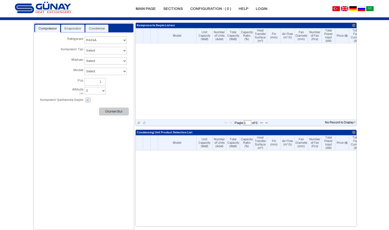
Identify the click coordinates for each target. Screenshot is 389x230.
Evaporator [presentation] (73, 28)
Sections (173, 9)
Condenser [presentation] (97, 28)
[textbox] (247, 122)
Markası (61, 62)
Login (261, 9)
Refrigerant (61, 41)
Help (243, 9)
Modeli (61, 72)
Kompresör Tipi (61, 52)
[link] (354, 25)
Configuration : (210, 9)
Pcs (80, 80)
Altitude (61, 92)
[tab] (47, 28)
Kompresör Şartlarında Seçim (61, 100)
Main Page (146, 9)
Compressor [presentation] (47, 28)
